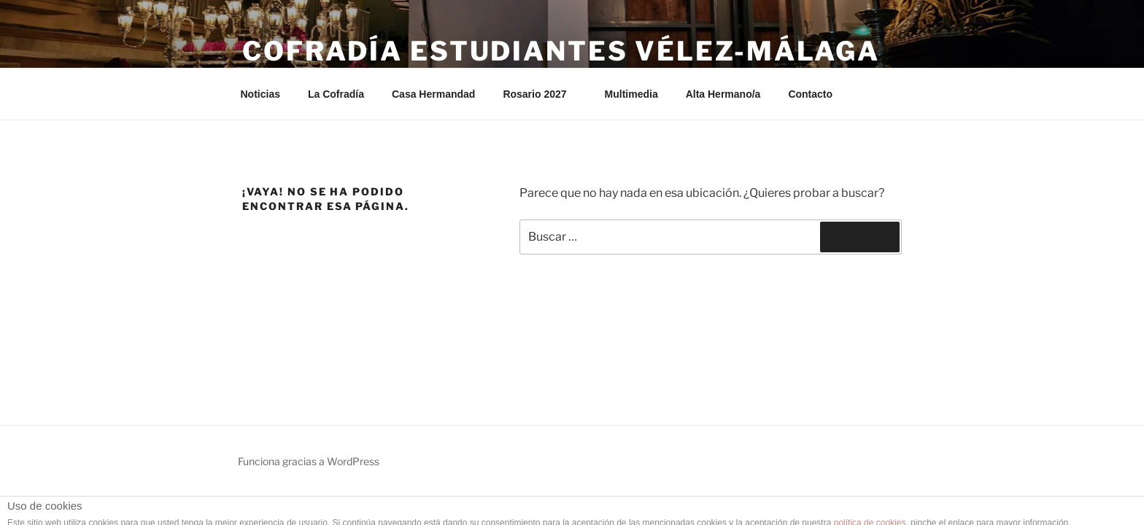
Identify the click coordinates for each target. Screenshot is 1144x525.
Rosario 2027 (541, 94)
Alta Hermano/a (723, 94)
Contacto (810, 94)
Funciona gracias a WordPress (308, 461)
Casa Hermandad (433, 94)
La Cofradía (336, 94)
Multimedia (631, 94)
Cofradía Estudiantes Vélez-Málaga (561, 51)
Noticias (260, 94)
